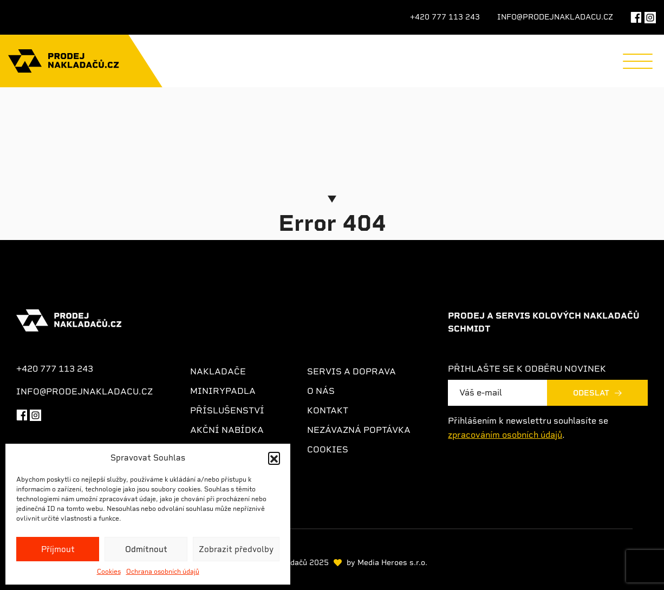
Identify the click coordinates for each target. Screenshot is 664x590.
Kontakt (327, 410)
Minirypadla (223, 391)
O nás (321, 391)
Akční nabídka (227, 430)
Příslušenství (227, 410)
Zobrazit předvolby (236, 549)
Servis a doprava (351, 371)
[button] (274, 457)
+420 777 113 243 (445, 16)
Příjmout (58, 549)
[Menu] (638, 61)
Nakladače (218, 371)
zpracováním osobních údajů (505, 435)
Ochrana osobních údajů (162, 571)
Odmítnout (146, 549)
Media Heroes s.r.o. (392, 562)
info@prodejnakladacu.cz (555, 16)
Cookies (109, 571)
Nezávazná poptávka (359, 430)
